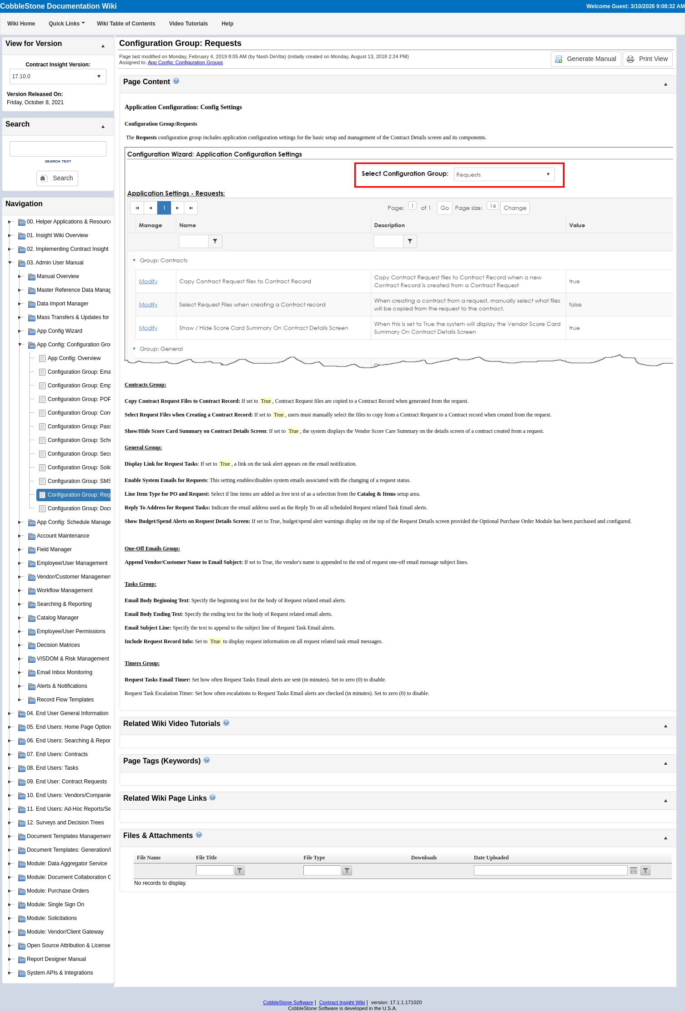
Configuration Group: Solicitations (88, 467)
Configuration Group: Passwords (87, 426)
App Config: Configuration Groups (185, 62)
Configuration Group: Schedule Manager (97, 440)
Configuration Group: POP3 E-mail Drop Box (102, 399)
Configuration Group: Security (84, 454)
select (98, 76)
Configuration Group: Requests (85, 495)
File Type (314, 857)
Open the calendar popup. (634, 870)
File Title (206, 857)
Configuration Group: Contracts (85, 413)
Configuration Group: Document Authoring (98, 508)
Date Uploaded (491, 857)
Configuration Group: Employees (87, 385)
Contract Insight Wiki (342, 1002)
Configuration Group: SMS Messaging (94, 481)
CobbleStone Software (288, 1002)
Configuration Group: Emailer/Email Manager (102, 372)
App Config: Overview (74, 358)
